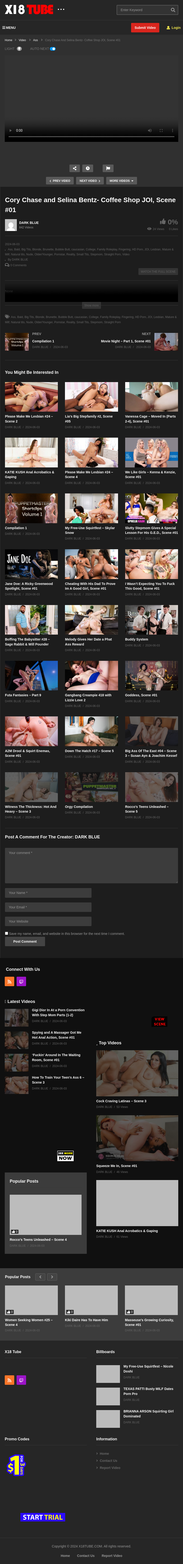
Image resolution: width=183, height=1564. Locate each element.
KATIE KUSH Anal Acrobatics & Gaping (127, 1231)
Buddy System (136, 639)
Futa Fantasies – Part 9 (23, 695)
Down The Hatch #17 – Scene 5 (89, 751)
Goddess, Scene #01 (141, 695)
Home (104, 1453)
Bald (17, 249)
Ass (10, 249)
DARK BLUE (29, 223)
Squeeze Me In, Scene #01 (116, 1166)
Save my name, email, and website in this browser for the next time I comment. (67, 934)
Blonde (36, 249)
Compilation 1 (16, 528)
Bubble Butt (62, 249)
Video (125, 254)
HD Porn (137, 249)
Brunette (48, 249)
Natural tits (17, 254)
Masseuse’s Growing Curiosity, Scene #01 (149, 1322)
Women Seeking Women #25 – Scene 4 (29, 1322)
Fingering (124, 249)
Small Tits (83, 254)
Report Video (110, 1468)
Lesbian (155, 249)
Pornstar (59, 254)
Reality (70, 254)
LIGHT (13, 49)
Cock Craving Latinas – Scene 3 (121, 1101)
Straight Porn (112, 254)
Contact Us (108, 1461)
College (91, 249)
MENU (9, 28)
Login (174, 28)
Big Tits (26, 249)
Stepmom (96, 254)
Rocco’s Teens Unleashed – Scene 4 (38, 1240)
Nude (29, 254)
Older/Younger (44, 254)
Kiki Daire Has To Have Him (86, 1320)
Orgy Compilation (79, 807)
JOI (147, 249)
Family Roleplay (107, 249)
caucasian (77, 249)
